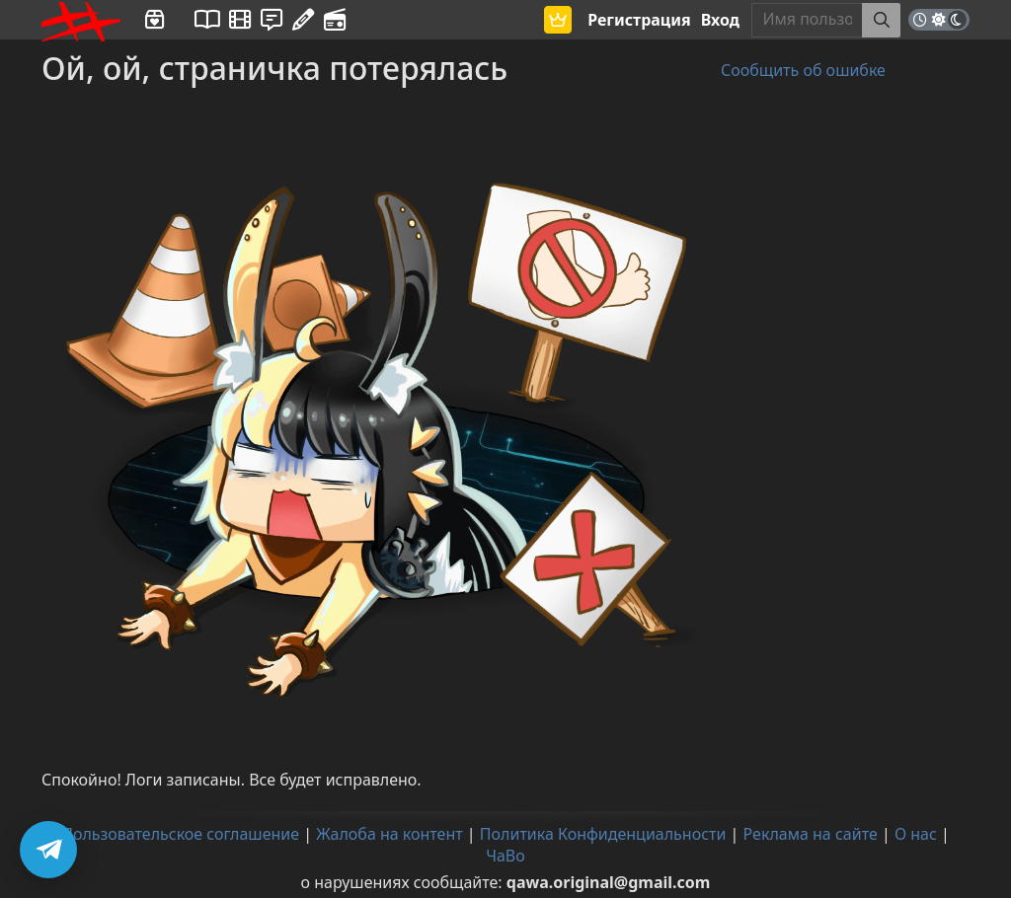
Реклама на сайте (810, 834)
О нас (915, 834)
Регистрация (639, 20)
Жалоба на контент (389, 834)
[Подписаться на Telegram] (48, 849)
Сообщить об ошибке (803, 70)
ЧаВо (505, 855)
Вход (720, 20)
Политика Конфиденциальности (603, 834)
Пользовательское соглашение (180, 834)
